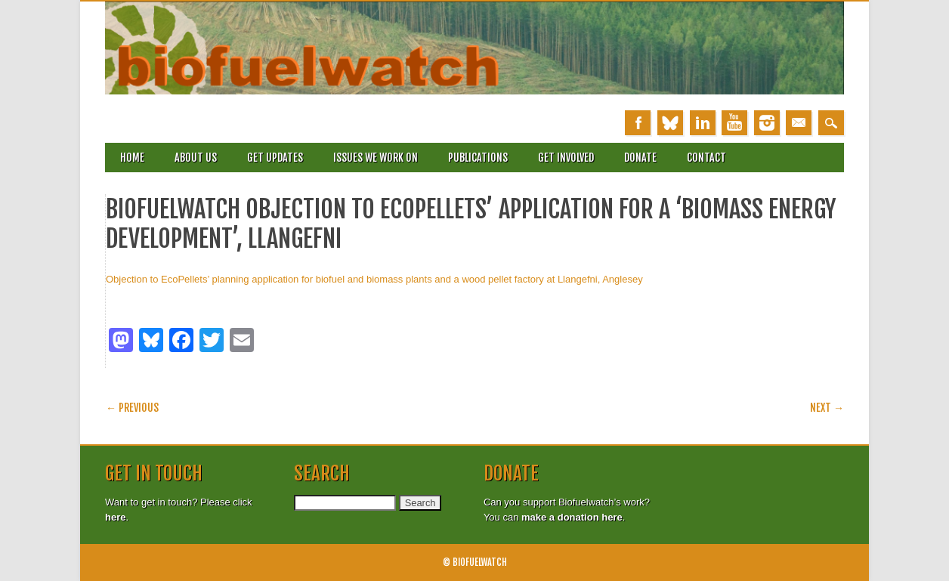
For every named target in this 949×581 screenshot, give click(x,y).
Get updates (275, 157)
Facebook (638, 122)
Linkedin (703, 122)
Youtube (734, 122)
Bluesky (670, 122)
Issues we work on (375, 157)
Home (132, 157)
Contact (706, 157)
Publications (478, 157)
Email (798, 122)
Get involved (566, 157)
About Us (196, 157)
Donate (640, 157)
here (115, 517)
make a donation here (572, 517)
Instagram (767, 122)
